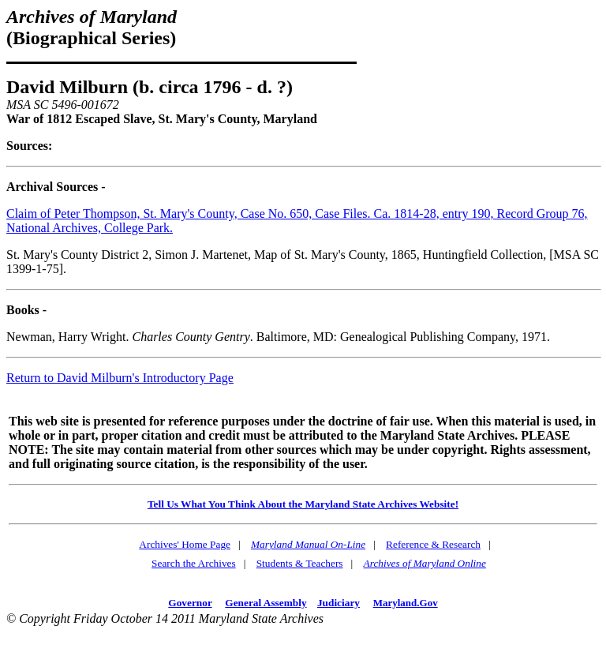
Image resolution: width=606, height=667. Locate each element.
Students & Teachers (299, 563)
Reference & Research (433, 544)
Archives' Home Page (184, 544)
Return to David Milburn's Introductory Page (120, 377)
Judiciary (338, 603)
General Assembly (265, 603)
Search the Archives (194, 563)
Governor (189, 603)
